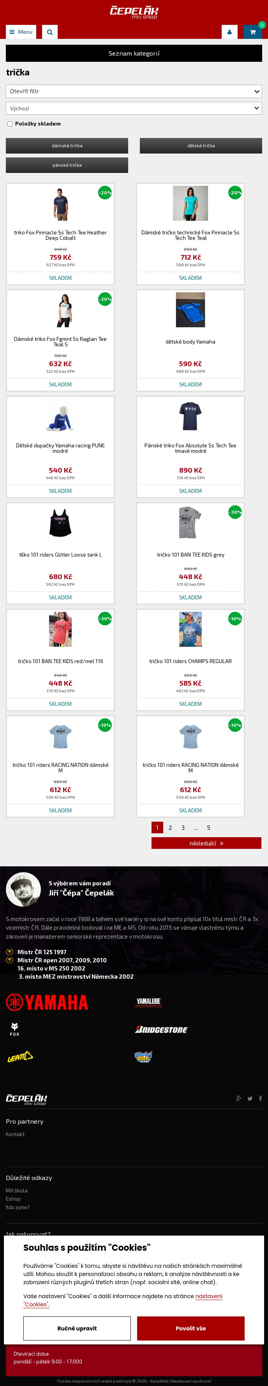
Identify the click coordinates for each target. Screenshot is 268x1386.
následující (207, 843)
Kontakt (15, 1134)
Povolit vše (191, 1328)
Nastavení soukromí (191, 1381)
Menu (21, 31)
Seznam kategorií (134, 53)
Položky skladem (38, 123)
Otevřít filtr (135, 90)
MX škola (17, 1190)
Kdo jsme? (18, 1207)
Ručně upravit (77, 1328)
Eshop (13, 1199)
